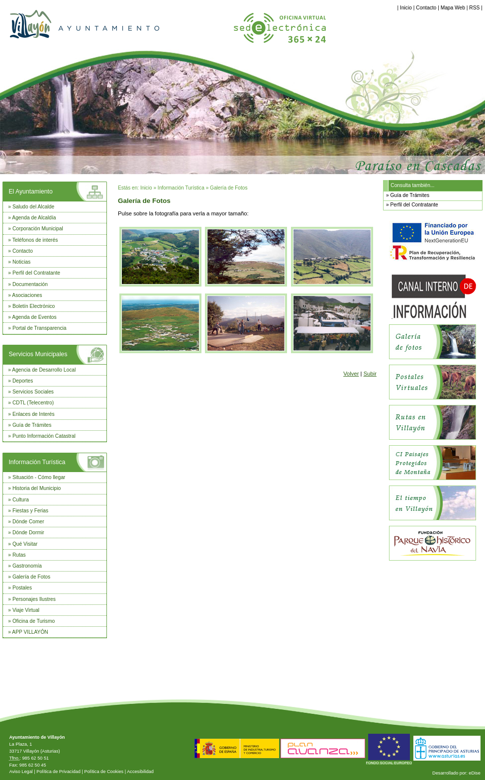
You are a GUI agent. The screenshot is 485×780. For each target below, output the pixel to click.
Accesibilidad (140, 771)
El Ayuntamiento (30, 191)
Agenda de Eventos (34, 317)
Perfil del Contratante (36, 273)
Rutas (19, 555)
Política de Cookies (103, 771)
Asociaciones (27, 295)
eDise (475, 773)
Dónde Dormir (28, 532)
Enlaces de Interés (33, 414)
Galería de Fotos (31, 577)
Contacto (426, 7)
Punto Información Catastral (44, 436)
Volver (351, 374)
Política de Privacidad (58, 771)
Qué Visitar (24, 544)
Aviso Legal (20, 771)
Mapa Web (453, 7)
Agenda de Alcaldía (34, 217)
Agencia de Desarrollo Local (44, 370)
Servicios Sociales (33, 391)
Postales (22, 587)
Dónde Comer (28, 521)
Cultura (20, 499)
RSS (474, 7)
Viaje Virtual (25, 610)
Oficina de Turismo (33, 621)
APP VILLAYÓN (30, 632)
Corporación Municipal (37, 228)
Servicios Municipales (37, 354)
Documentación (30, 284)
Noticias (21, 262)
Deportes (22, 381)
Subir (370, 374)
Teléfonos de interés (35, 240)
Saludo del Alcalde (33, 206)
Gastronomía (27, 566)
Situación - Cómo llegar (38, 477)
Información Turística (36, 462)
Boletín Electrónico (33, 306)
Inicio (406, 7)
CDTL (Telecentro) (33, 402)
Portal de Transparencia (39, 328)
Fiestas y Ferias (30, 510)
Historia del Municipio (36, 488)
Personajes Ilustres (34, 599)
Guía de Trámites (32, 425)
